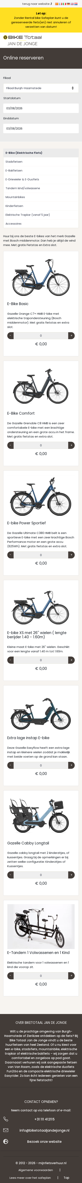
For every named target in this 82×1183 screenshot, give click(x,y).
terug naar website (37, 4)
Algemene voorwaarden (35, 1170)
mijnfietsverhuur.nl (52, 1163)
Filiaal (7, 78)
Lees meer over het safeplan (30, 1178)
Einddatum (11, 118)
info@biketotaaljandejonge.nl (44, 1130)
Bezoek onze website (44, 1141)
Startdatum (11, 98)
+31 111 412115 (44, 1119)
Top (66, 1178)
